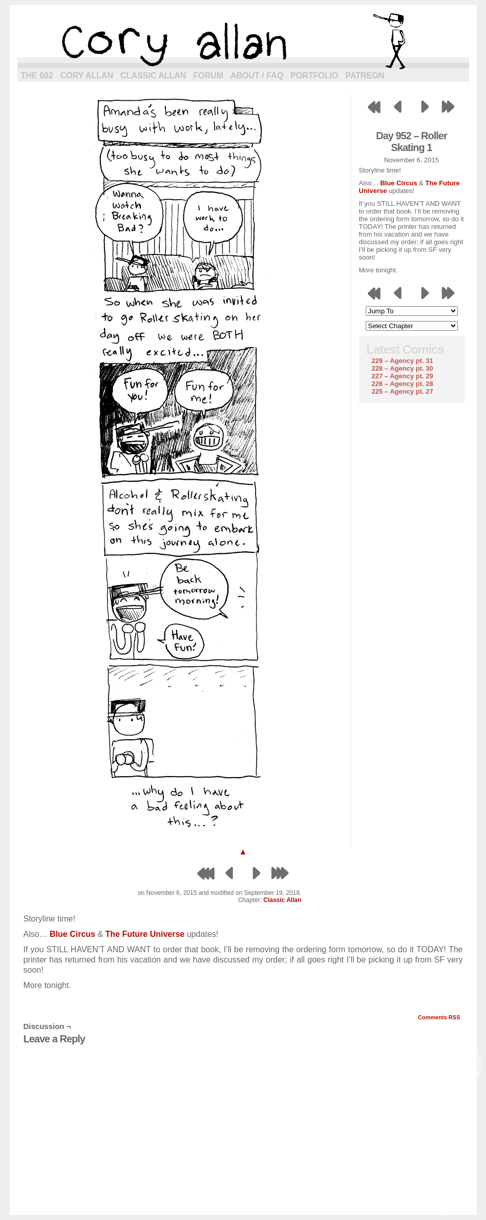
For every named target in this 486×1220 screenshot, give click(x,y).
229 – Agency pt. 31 (402, 361)
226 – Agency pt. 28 (402, 384)
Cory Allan (86, 75)
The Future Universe (145, 934)
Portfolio (314, 75)
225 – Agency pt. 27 (402, 391)
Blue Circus (398, 183)
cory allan (243, 41)
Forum (208, 75)
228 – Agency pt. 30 (402, 368)
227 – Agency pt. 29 (402, 376)
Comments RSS (439, 1017)
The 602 (37, 75)
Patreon (364, 75)
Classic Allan (153, 75)
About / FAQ (256, 75)
